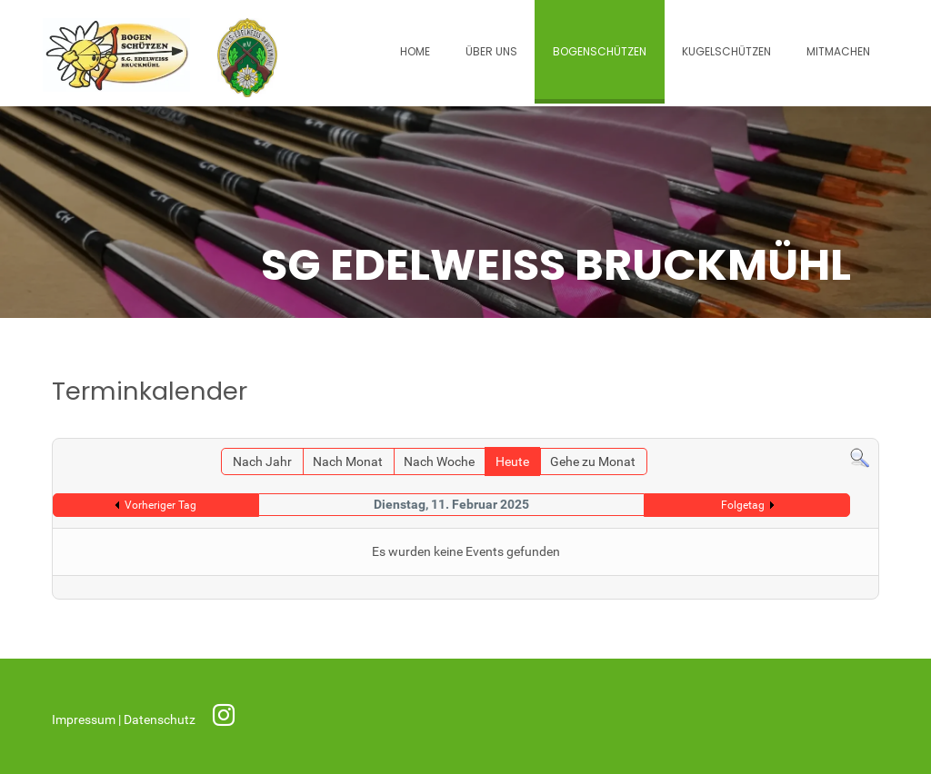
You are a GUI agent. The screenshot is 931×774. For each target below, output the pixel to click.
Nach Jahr (262, 462)
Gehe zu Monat (593, 462)
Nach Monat (348, 462)
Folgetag (743, 505)
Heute (512, 462)
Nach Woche (439, 462)
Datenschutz (161, 720)
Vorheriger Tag (160, 505)
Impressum (85, 720)
